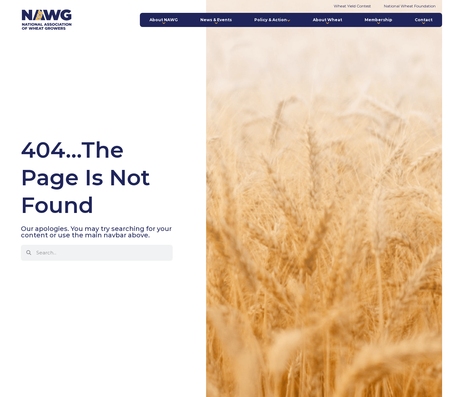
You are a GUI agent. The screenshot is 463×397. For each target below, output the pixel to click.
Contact (423, 21)
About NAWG (164, 21)
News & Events (216, 21)
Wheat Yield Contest (352, 6)
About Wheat (327, 21)
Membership (378, 21)
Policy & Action (272, 19)
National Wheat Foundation (410, 6)
